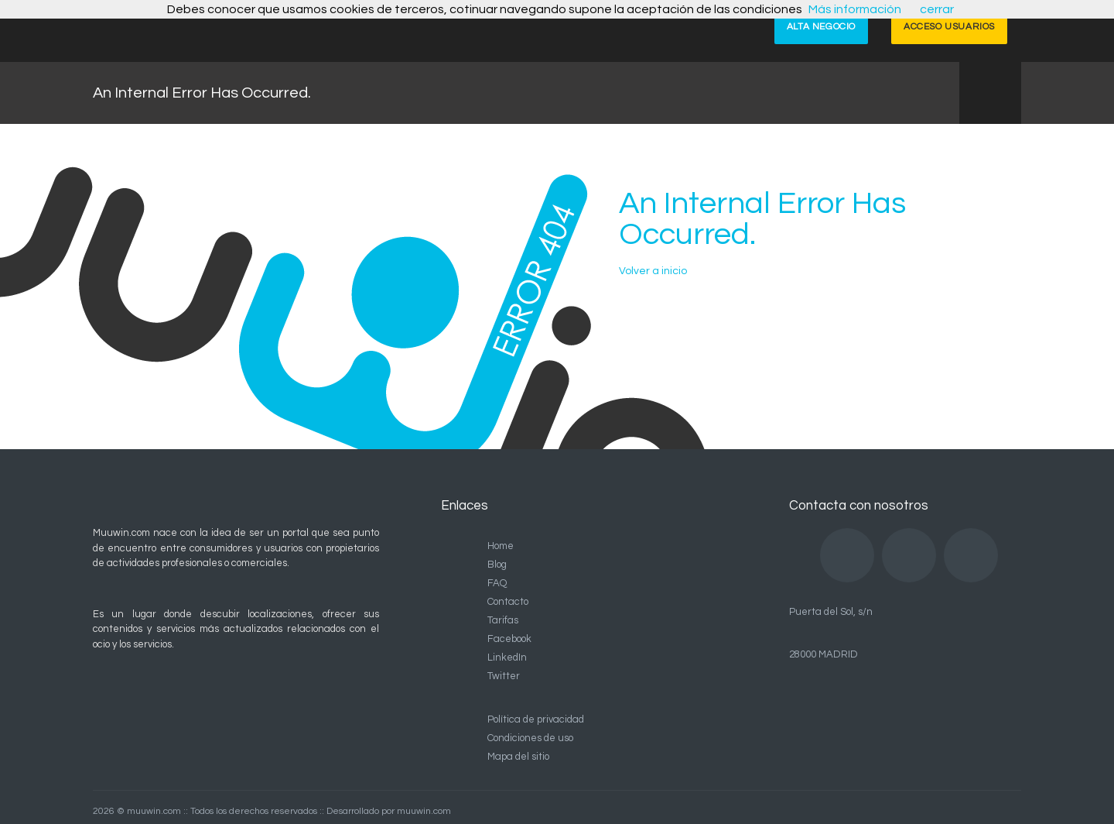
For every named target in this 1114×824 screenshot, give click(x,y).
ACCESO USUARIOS (949, 27)
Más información (854, 9)
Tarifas (502, 620)
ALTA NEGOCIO (821, 27)
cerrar (937, 9)
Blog (497, 564)
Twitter (503, 676)
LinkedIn (507, 657)
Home (500, 546)
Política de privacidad (535, 719)
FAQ (497, 583)
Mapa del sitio (518, 756)
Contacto (507, 601)
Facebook (509, 638)
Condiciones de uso (530, 738)
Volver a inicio (653, 271)
